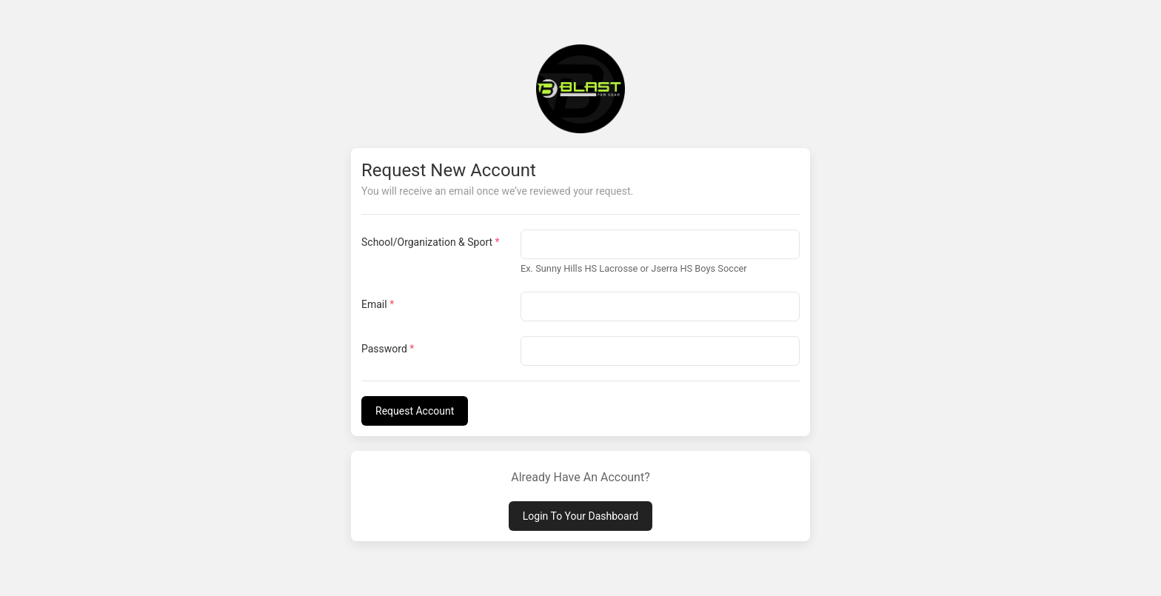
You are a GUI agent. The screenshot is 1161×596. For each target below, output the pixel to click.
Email (377, 304)
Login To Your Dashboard (580, 516)
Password (387, 349)
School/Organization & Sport (430, 242)
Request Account (414, 411)
